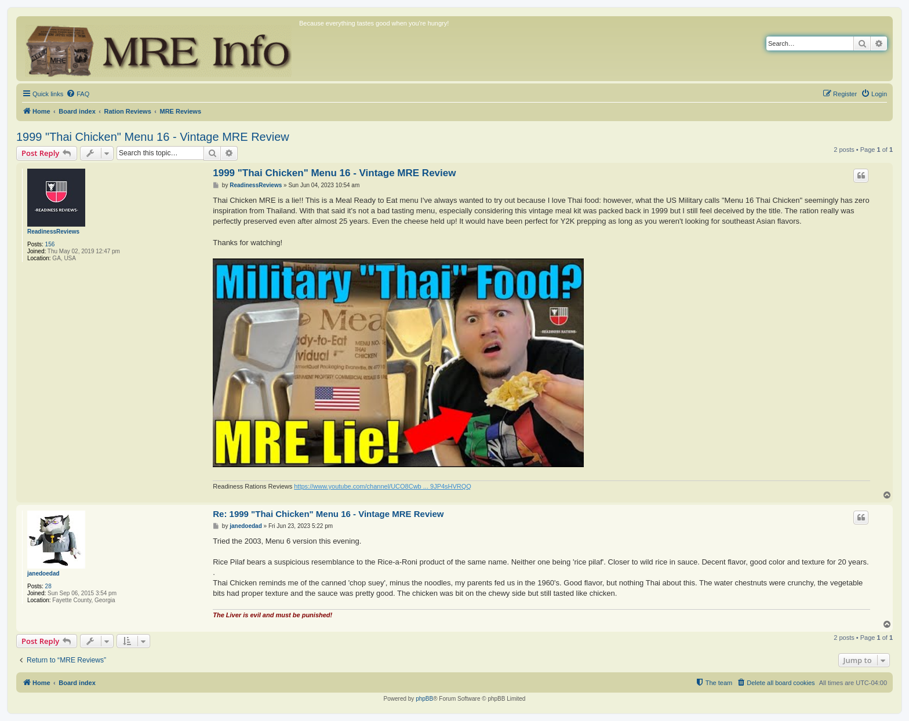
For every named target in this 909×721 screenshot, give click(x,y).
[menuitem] (77, 94)
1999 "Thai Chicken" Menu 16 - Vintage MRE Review (152, 136)
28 (48, 586)
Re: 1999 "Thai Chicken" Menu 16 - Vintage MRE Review (328, 514)
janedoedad (43, 573)
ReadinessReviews (53, 231)
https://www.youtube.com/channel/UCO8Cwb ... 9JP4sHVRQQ (382, 486)
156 (50, 244)
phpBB (424, 698)
